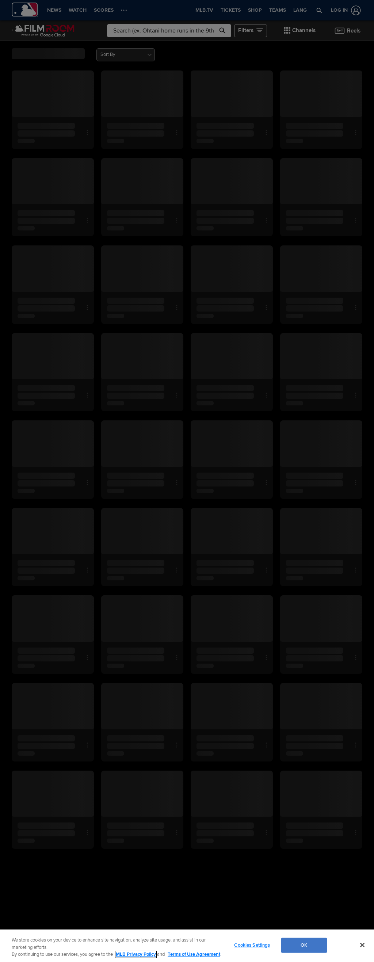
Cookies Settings (252, 945)
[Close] (362, 945)
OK (304, 945)
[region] (187, 945)
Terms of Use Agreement (194, 954)
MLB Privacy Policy (136, 954)
